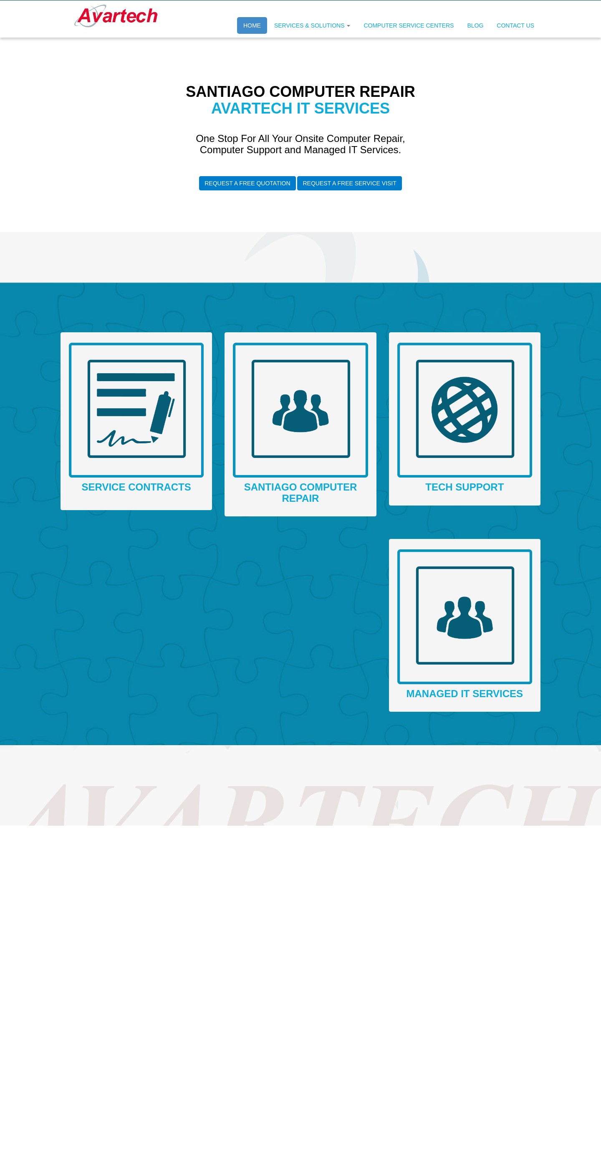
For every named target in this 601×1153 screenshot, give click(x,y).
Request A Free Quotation (247, 183)
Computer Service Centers (409, 25)
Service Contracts (136, 487)
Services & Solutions (312, 25)
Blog (475, 25)
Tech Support (464, 487)
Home (252, 25)
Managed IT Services (465, 693)
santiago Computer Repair (300, 492)
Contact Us (515, 25)
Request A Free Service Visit (349, 183)
